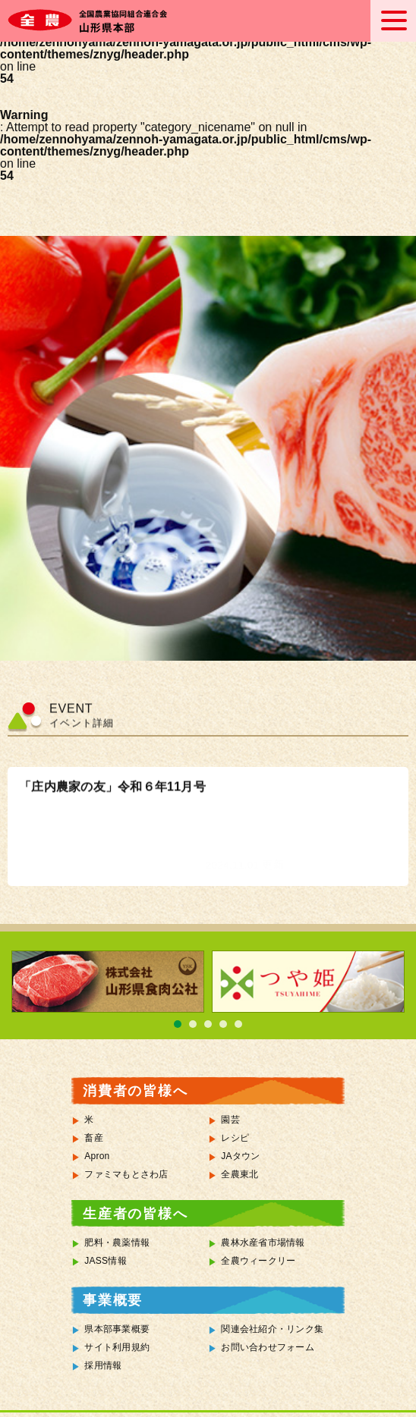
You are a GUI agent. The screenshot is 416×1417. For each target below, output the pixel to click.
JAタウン (240, 1156)
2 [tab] (193, 1024)
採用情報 (102, 1365)
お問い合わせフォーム (267, 1347)
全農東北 (239, 1174)
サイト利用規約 (117, 1347)
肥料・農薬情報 (117, 1242)
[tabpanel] (107, 981)
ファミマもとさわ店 (126, 1174)
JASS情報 (105, 1260)
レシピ (235, 1138)
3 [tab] (208, 1024)
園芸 (230, 1119)
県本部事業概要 (117, 1329)
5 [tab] (238, 1024)
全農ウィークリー (258, 1260)
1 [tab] (177, 1024)
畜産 (93, 1138)
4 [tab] (223, 1024)
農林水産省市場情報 (262, 1242)
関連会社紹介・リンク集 (272, 1329)
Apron (96, 1156)
